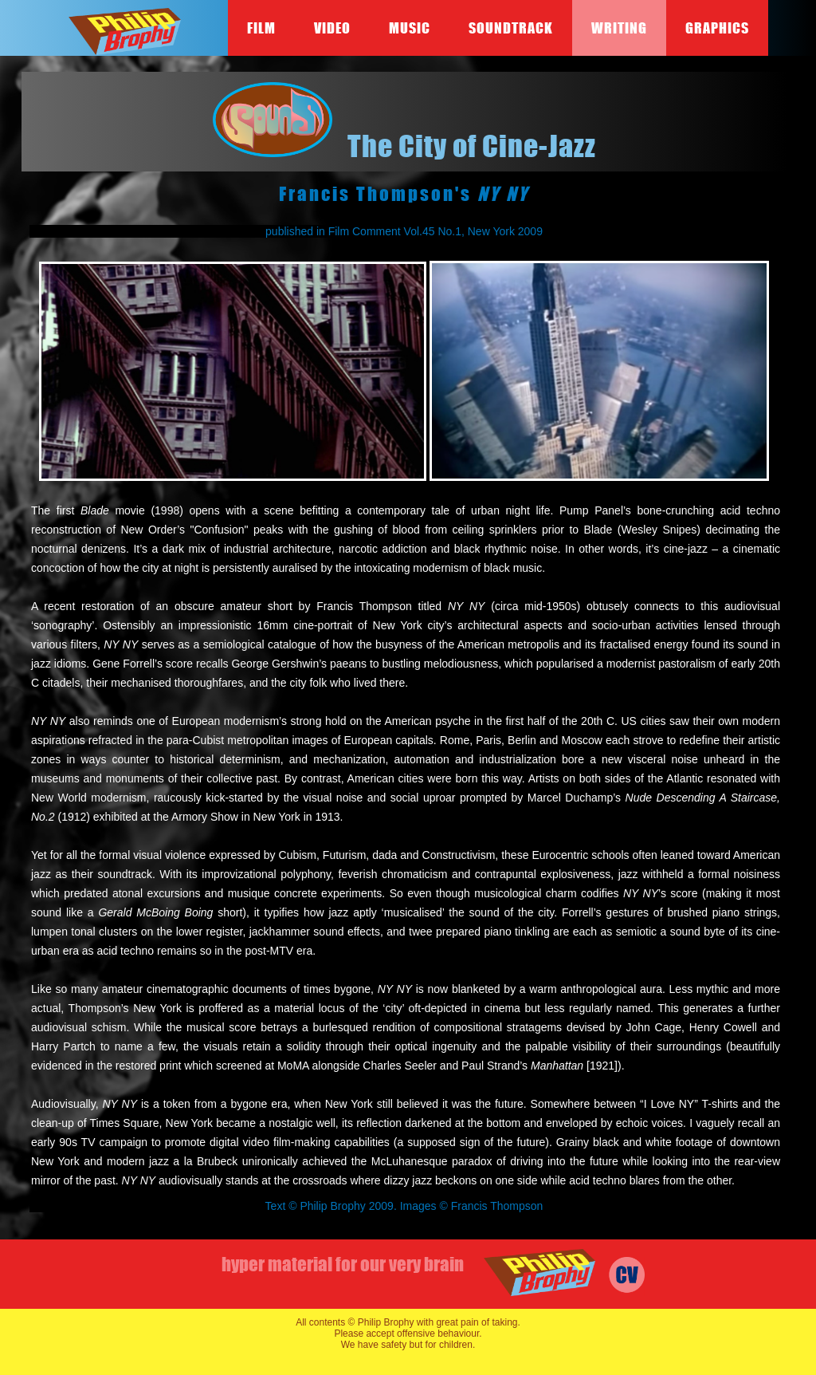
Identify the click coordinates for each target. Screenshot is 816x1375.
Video (332, 28)
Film (261, 28)
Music (409, 28)
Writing (619, 28)
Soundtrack (511, 28)
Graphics (717, 28)
